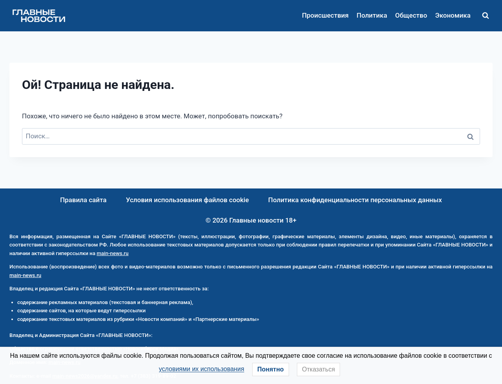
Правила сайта (83, 200)
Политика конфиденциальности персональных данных (355, 200)
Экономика (452, 15)
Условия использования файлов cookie (187, 200)
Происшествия (325, 15)
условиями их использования (201, 369)
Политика (371, 15)
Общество (411, 15)
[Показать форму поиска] (485, 16)
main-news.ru (112, 253)
